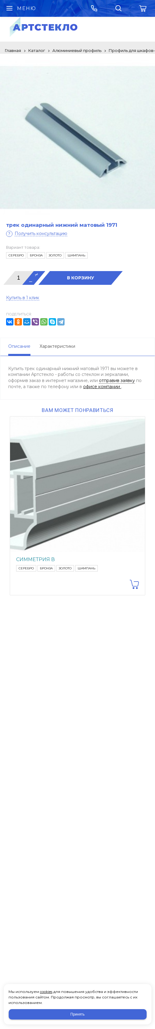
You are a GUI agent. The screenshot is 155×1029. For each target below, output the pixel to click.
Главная (13, 50)
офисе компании (102, 386)
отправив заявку (117, 380)
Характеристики (57, 346)
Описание (19, 346)
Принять (77, 1014)
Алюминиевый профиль (76, 50)
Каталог (36, 50)
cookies (46, 991)
